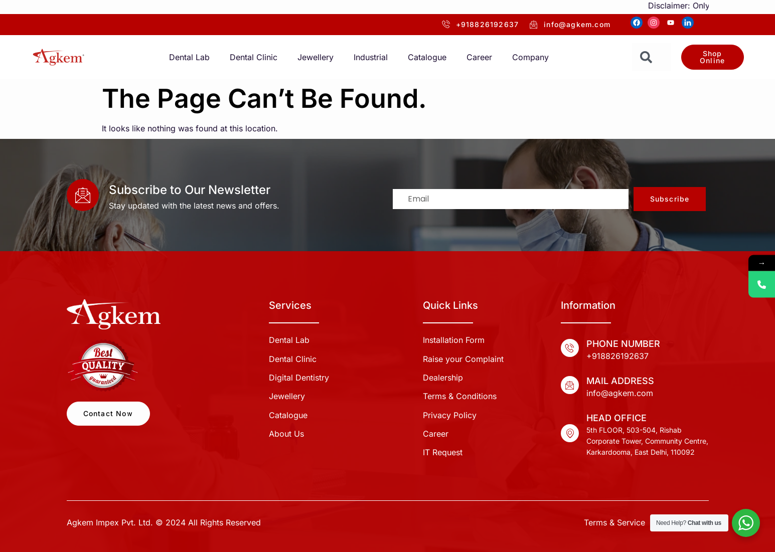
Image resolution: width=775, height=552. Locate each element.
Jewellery (315, 57)
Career (479, 57)
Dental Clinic (253, 57)
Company (530, 57)
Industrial (371, 57)
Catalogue (427, 57)
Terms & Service (614, 522)
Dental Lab (189, 57)
